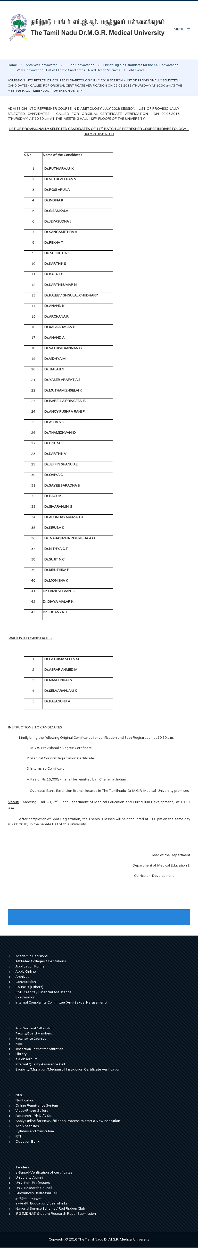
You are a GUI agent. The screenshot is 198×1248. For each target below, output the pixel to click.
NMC (19, 1095)
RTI (18, 1136)
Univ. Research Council (33, 1188)
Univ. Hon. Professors (32, 1183)
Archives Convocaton (41, 65)
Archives (22, 976)
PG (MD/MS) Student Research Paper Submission (56, 1213)
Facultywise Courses (30, 1038)
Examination (25, 997)
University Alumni (29, 1177)
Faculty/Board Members (33, 1033)
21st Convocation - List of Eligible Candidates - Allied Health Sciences (68, 70)
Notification (24, 1100)
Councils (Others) (29, 987)
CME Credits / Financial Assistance (43, 992)
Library (21, 1054)
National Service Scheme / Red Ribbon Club (50, 1208)
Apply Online (25, 971)
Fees (18, 1044)
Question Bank (27, 1141)
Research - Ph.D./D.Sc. (33, 1116)
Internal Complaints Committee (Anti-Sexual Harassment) (61, 1002)
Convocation (25, 982)
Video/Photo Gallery (31, 1110)
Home (12, 65)
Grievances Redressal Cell (36, 1193)
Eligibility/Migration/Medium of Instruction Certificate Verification (67, 1069)
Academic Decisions (31, 956)
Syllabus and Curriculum (34, 1131)
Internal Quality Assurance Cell (40, 1064)
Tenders (22, 1167)
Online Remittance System (36, 1105)
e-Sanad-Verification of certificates (43, 1172)
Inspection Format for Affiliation (39, 1049)
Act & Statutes (27, 1126)
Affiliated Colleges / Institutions (40, 961)
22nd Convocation (80, 65)
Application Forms (29, 966)
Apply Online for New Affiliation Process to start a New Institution (68, 1121)
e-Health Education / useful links (41, 1203)
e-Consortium (26, 1059)
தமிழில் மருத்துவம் (29, 1198)
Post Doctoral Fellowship (34, 1028)
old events (136, 70)
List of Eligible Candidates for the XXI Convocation (140, 65)
